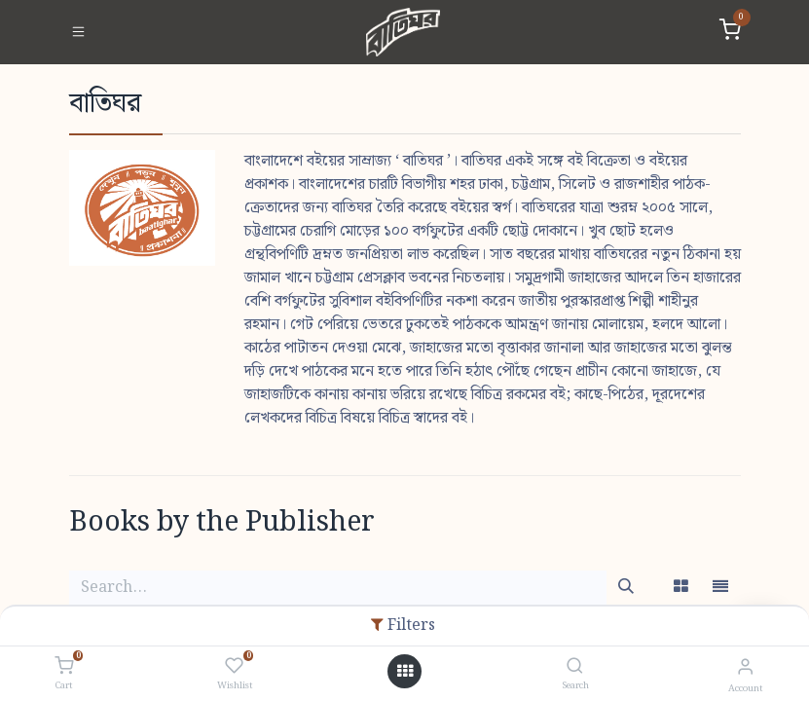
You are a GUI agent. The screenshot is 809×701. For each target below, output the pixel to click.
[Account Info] (745, 667)
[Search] (575, 667)
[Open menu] (405, 671)
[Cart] (64, 667)
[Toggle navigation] (78, 32)
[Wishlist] (234, 667)
